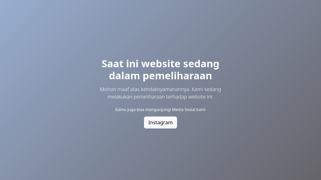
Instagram (160, 122)
